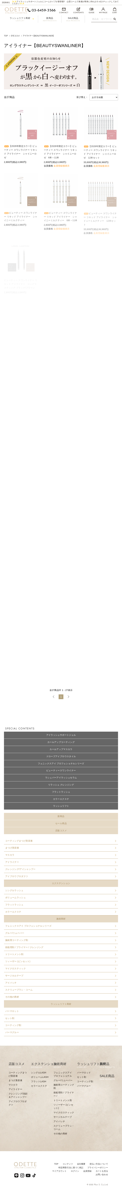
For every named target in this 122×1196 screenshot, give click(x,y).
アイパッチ (60, 982)
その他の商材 (60, 997)
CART (114, 10)
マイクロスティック (60, 968)
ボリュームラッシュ (60, 897)
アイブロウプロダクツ (60, 876)
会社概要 (81, 1164)
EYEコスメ (15, 35)
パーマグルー (60, 1032)
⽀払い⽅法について (98, 1164)
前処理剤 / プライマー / (64, 1094)
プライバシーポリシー (97, 1167)
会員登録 (87, 1171)
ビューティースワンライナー (61, 770)
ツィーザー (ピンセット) (60, 961)
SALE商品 (73, 19)
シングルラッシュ (60, 890)
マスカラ (60, 855)
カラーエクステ (61, 799)
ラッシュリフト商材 (22, 19)
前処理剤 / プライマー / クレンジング (60, 947)
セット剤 (60, 1018)
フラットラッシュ (61, 792)
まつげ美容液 (60, 847)
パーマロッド (84, 1072)
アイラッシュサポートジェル (61, 735)
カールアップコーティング (61, 742)
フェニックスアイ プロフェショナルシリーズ (61, 763)
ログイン (75, 1171)
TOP (6, 35)
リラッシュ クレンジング (61, 784)
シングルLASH (38, 1072)
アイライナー (60, 862)
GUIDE (92, 10)
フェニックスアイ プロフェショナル (63, 1074)
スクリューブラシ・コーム (60, 989)
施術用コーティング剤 (60, 940)
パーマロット (60, 1011)
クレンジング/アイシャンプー (60, 869)
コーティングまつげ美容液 (60, 841)
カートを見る (102, 1171)
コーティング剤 (60, 1025)
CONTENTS (78, 10)
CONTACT (63, 10)
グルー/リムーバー (60, 933)
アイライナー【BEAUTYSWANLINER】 (38, 35)
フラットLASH (38, 1081)
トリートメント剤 (60, 954)
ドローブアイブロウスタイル (61, 756)
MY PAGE (103, 10)
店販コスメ (61, 830)
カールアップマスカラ (61, 749)
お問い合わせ (102, 1174)
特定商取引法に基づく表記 (70, 1167)
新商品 (50, 19)
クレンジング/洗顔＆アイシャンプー (18, 1095)
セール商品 (61, 823)
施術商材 (60, 918)
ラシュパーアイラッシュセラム (61, 777)
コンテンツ (68, 1164)
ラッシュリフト (61, 806)
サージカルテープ (60, 975)
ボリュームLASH (39, 1077)
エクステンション (61, 883)
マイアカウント (59, 1171)
